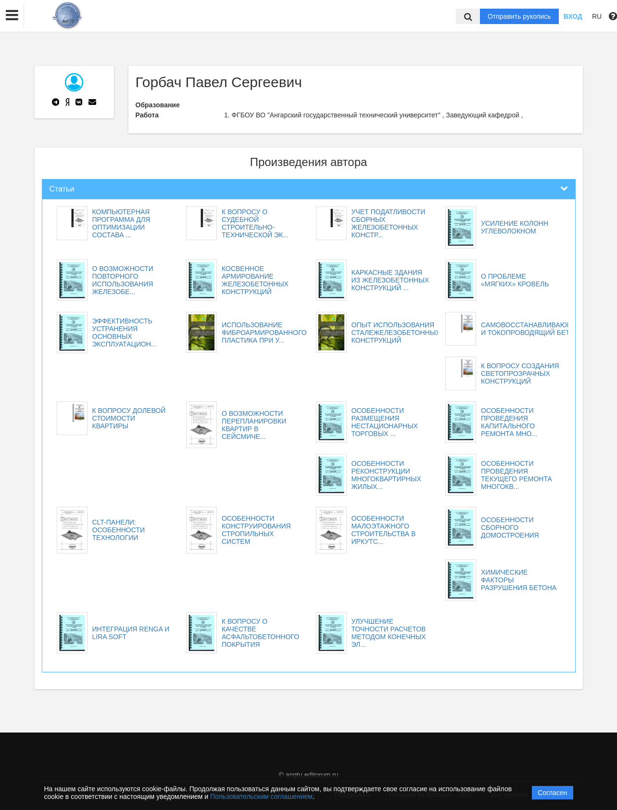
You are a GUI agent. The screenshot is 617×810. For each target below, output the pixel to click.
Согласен (552, 793)
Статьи (62, 189)
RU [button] (597, 16)
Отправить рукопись (519, 16)
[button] (12, 15)
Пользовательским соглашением (261, 796)
